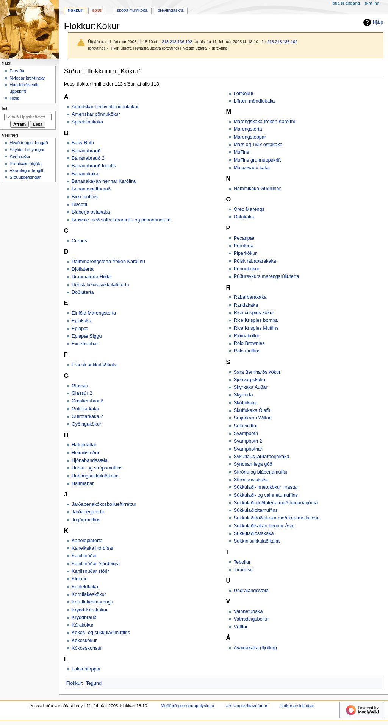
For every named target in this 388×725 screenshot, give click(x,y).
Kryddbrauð (84, 617)
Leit (4, 108)
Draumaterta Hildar (92, 276)
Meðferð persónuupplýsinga (187, 705)
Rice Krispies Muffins (256, 328)
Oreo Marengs (249, 209)
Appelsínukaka (87, 122)
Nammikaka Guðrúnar (257, 188)
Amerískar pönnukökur (96, 114)
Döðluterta (83, 292)
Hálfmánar (83, 483)
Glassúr (80, 385)
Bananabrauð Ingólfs (94, 165)
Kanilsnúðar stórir (90, 571)
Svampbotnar (248, 449)
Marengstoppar (250, 137)
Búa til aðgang (346, 3)
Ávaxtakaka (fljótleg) (255, 647)
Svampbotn (246, 433)
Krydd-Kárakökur (90, 610)
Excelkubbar (85, 343)
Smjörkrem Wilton (253, 418)
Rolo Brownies (249, 343)
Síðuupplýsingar (25, 177)
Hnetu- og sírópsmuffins (97, 468)
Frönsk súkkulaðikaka (95, 365)
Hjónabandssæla (90, 460)
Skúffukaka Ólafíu (253, 410)
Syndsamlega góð (253, 464)
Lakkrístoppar (86, 669)
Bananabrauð (86, 150)
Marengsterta (248, 129)
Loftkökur (243, 93)
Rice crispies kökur (254, 312)
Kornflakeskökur (89, 594)
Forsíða (16, 71)
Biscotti (79, 204)
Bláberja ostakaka (91, 212)
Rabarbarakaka (250, 297)
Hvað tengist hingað (28, 142)
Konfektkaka (85, 586)
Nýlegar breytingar (27, 78)
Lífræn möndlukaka (254, 101)
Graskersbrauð (87, 401)
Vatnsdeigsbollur (251, 619)
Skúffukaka (246, 402)
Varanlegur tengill (26, 170)
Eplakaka (81, 320)
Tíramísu (243, 569)
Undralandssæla (251, 590)
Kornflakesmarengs (92, 602)
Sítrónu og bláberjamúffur (261, 472)
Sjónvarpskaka (249, 379)
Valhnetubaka (248, 611)
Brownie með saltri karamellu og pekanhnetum (121, 220)
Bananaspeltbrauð (91, 189)
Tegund (94, 683)
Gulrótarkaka (85, 409)
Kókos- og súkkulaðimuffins (101, 632)
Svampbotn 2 (248, 441)
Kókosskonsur (87, 648)
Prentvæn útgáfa (25, 163)
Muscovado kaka (252, 167)
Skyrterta (243, 395)
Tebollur (242, 562)
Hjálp (372, 22)
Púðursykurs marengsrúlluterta (266, 276)
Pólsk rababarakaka (255, 261)
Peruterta (243, 245)
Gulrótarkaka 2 (87, 416)
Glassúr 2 (82, 393)
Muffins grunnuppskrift (257, 160)
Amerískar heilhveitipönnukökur (105, 106)
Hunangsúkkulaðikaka (95, 476)
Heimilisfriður (85, 452)
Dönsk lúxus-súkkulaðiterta (100, 284)
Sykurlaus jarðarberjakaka (261, 456)
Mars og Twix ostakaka (258, 144)
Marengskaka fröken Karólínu (265, 121)
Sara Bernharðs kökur (257, 372)
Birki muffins (85, 197)
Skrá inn (371, 3)
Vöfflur (240, 627)
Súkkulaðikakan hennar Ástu (264, 526)
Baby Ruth (83, 142)
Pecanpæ (244, 238)
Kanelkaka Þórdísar (93, 548)
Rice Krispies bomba (256, 320)
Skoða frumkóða (132, 10)
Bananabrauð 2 (88, 158)
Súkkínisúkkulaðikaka (257, 541)
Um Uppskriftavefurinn (246, 705)
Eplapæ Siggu (87, 336)
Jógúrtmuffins (86, 519)
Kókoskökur (84, 640)
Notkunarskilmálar (297, 705)
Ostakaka (244, 217)
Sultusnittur (246, 426)
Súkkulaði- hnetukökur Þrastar (266, 487)
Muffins (241, 152)
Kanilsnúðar (84, 555)
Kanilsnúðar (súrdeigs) (96, 563)
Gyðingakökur (86, 424)
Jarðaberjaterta (88, 512)
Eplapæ (80, 328)
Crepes (79, 240)
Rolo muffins (247, 351)
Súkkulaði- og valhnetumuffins (266, 495)
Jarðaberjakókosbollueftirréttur (104, 504)
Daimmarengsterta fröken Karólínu (108, 261)
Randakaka (246, 305)
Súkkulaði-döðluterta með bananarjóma (276, 502)
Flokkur (74, 683)
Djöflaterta (83, 269)
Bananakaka (85, 173)
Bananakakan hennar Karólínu (104, 181)
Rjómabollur (247, 335)
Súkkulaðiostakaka (254, 533)
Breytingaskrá (171, 10)
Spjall (97, 10)
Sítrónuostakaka (251, 479)
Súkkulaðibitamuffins (256, 510)
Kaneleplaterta (87, 540)
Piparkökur (245, 253)
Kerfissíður (19, 156)
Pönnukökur (247, 268)
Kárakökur (83, 625)
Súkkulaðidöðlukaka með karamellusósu (276, 518)
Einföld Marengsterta (94, 313)
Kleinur (79, 579)
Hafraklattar (84, 444)
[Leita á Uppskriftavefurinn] (28, 117)
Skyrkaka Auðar (251, 387)
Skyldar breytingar (26, 149)
